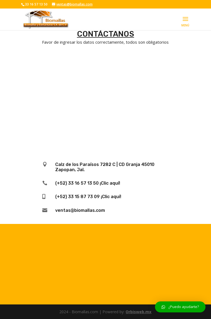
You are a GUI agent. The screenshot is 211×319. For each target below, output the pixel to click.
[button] (180, 306)
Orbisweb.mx (138, 311)
